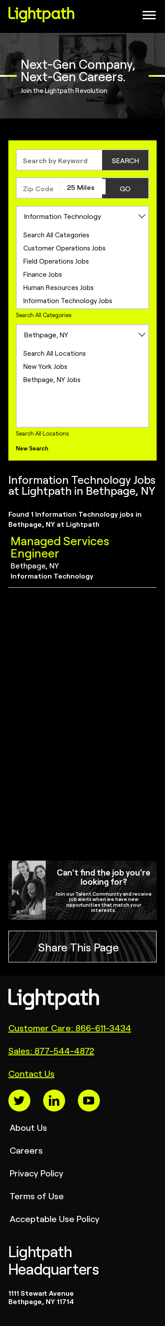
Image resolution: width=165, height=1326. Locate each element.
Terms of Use (37, 1195)
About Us (28, 1127)
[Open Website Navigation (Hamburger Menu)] (146, 17)
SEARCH (125, 160)
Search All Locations (54, 352)
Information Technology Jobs (67, 300)
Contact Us (31, 1073)
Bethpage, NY (46, 334)
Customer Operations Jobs (64, 247)
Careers (26, 1150)
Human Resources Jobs (58, 287)
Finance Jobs (42, 274)
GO (125, 188)
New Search (32, 448)
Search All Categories (56, 234)
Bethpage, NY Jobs (52, 379)
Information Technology (62, 216)
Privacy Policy (36, 1173)
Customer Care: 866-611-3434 (69, 1027)
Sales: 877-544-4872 (51, 1050)
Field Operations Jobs (56, 260)
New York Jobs (45, 366)
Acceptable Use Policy (54, 1218)
